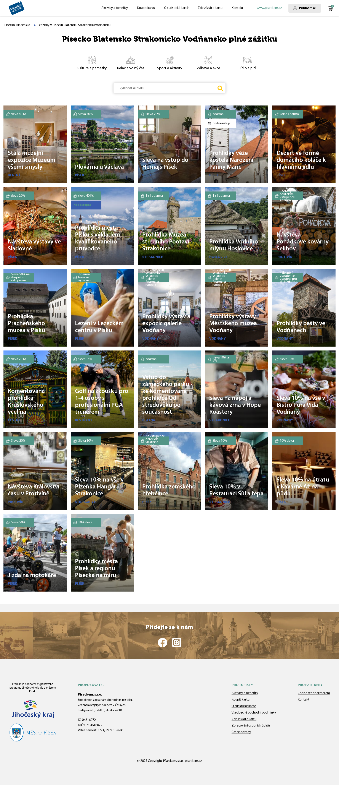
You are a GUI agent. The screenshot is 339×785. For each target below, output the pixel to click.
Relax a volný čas (127, 62)
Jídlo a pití (242, 62)
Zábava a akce (204, 62)
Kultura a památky (89, 62)
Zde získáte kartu (210, 8)
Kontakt (237, 8)
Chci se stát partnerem (314, 693)
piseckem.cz (193, 761)
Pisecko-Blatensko (17, 25)
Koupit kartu (146, 8)
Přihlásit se (307, 8)
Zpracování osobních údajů (251, 725)
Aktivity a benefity (114, 8)
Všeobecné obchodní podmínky (254, 712)
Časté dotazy (241, 732)
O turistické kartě (176, 8)
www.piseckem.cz (269, 8)
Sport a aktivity (166, 62)
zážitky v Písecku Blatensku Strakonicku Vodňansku (74, 25)
